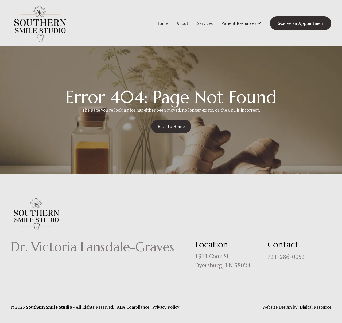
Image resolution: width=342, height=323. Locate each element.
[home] (40, 23)
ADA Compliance (133, 307)
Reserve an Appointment (300, 23)
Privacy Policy (165, 307)
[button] (241, 23)
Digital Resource (315, 307)
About (182, 23)
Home (162, 23)
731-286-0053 (286, 257)
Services (205, 23)
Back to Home (171, 126)
